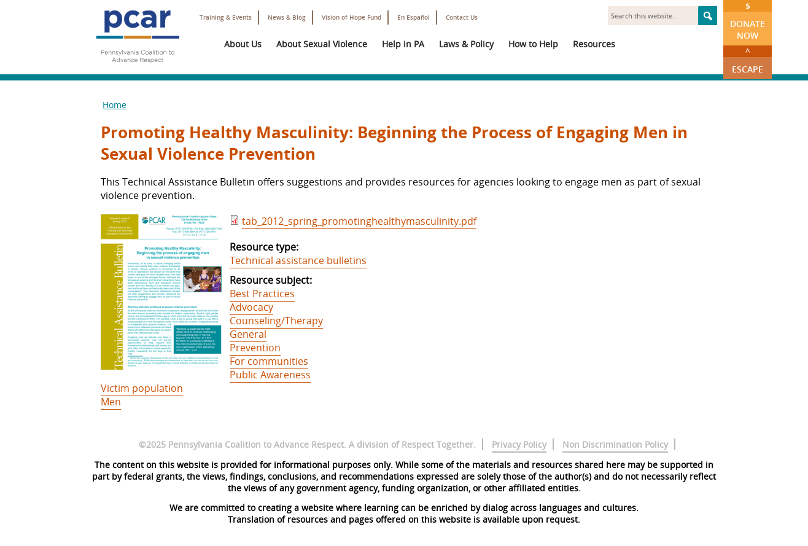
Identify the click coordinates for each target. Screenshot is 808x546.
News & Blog (287, 17)
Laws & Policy (466, 44)
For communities (269, 361)
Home (114, 105)
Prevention (255, 347)
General (248, 334)
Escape (747, 60)
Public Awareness (270, 374)
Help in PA (403, 44)
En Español (413, 17)
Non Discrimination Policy (615, 444)
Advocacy (251, 307)
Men (111, 401)
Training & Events (226, 17)
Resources (594, 44)
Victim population (142, 388)
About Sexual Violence (321, 44)
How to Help (533, 44)
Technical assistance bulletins (298, 260)
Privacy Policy (519, 444)
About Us (243, 44)
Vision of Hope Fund (351, 17)
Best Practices (262, 293)
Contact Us (462, 17)
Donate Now (747, 20)
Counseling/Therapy (276, 320)
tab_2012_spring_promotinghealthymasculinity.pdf (359, 221)
